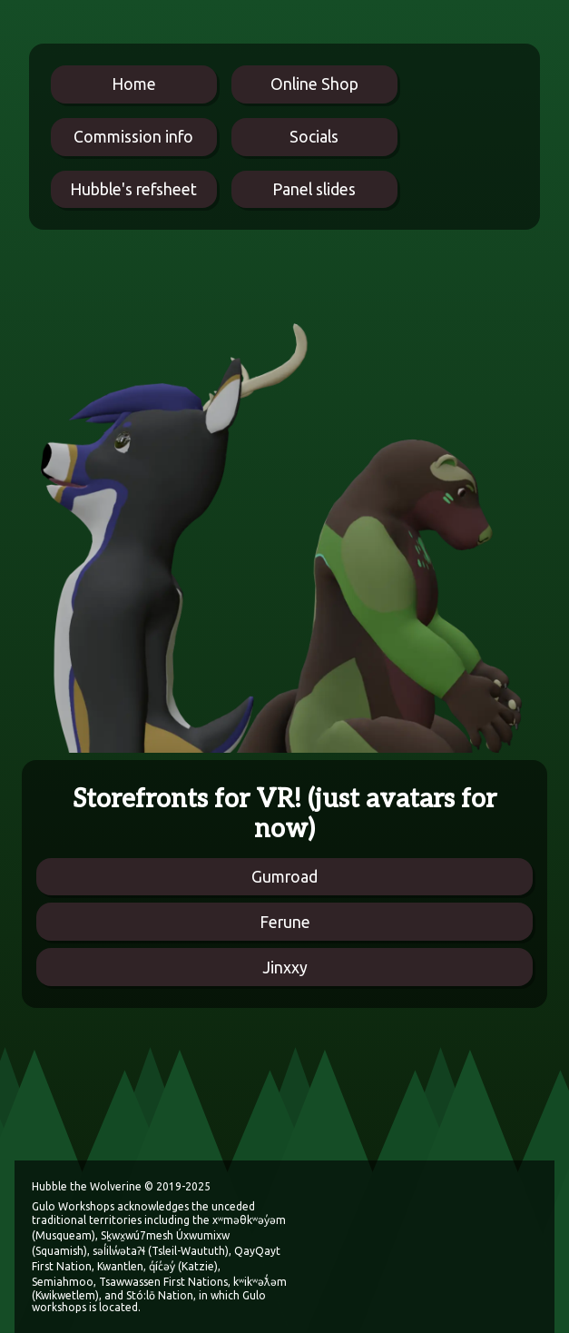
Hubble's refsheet (133, 189)
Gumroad (284, 876)
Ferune (285, 922)
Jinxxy (285, 967)
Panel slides (314, 189)
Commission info (133, 136)
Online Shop (314, 84)
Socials (313, 136)
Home (134, 84)
